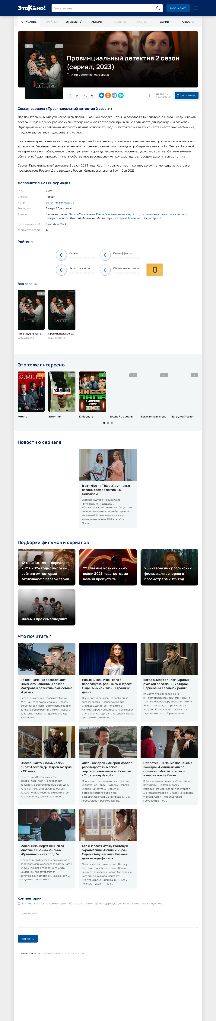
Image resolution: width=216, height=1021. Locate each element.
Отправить (27, 938)
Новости (187, 21)
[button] (104, 423)
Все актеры (151, 218)
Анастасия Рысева (174, 214)
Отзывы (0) (74, 21)
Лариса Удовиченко (82, 214)
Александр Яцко (128, 214)
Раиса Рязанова (106, 214)
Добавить (159, 95)
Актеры (96, 21)
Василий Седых (151, 214)
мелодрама (66, 202)
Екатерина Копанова (127, 218)
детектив (52, 202)
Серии (164, 21)
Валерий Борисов (57, 218)
